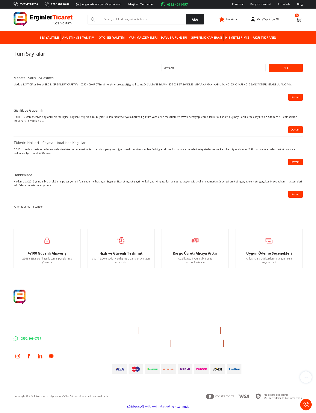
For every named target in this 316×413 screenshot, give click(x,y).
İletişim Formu (170, 314)
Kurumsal (237, 4)
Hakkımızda (23, 177)
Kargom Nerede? (260, 4)
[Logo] (43, 19)
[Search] (146, 19)
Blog (300, 4)
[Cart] (299, 19)
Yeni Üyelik (118, 308)
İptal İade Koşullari (222, 320)
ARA (195, 19)
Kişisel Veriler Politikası (224, 325)
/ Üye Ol (274, 19)
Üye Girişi (118, 314)
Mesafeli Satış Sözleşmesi (34, 78)
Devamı (294, 98)
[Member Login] (265, 19)
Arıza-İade (284, 4)
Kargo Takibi (169, 325)
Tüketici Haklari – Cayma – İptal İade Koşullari (50, 144)
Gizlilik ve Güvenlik (28, 111)
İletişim (166, 308)
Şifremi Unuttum (122, 320)
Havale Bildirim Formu (175, 320)
